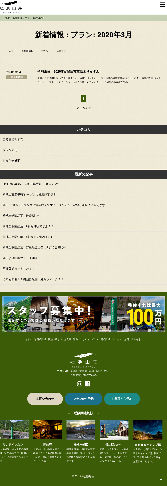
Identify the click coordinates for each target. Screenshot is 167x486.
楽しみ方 (84, 339)
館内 (75, 339)
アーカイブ (83, 108)
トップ (31, 339)
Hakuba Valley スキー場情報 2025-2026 (31, 183)
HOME (6, 18)
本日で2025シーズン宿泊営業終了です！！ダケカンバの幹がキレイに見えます (54, 205)
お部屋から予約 (122, 398)
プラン (44, 51)
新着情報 (17, 18)
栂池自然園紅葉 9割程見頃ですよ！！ (28, 226)
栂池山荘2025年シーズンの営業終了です (29, 194)
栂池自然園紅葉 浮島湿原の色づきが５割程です (35, 247)
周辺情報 (105, 339)
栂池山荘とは (55, 339)
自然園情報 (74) (13, 139)
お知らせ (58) (11, 160)
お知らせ (61, 51)
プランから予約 (83, 398)
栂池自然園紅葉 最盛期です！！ (24, 215)
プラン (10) (10, 150)
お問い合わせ (131, 339)
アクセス (117, 339)
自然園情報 (27, 51)
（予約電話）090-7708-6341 (83, 375)
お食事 (67, 339)
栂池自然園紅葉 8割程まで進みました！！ (31, 236)
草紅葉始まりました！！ (19, 268)
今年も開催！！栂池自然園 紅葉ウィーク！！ (33, 279)
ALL (11, 51)
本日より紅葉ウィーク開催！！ (23, 258)
